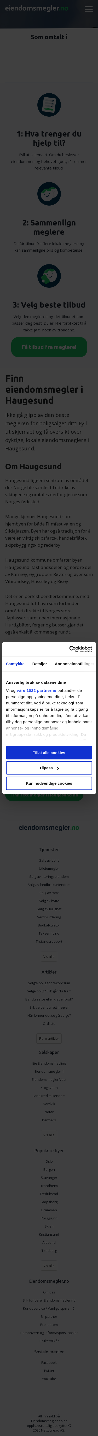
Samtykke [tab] (15, 664)
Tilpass (49, 768)
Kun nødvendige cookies (49, 783)
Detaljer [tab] (39, 664)
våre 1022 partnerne (36, 690)
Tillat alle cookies (49, 752)
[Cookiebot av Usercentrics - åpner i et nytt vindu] (70, 649)
